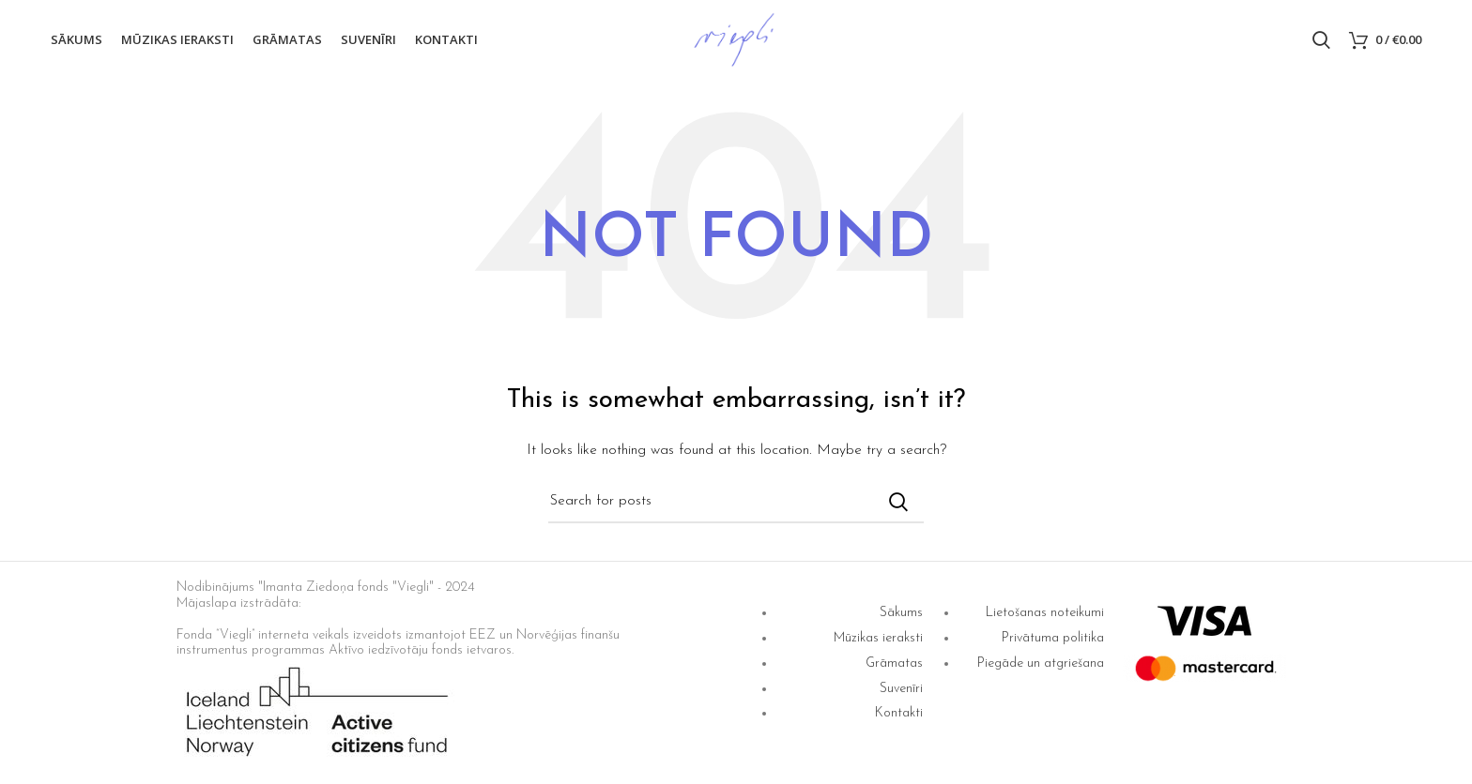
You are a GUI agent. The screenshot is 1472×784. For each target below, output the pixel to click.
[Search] (1321, 40)
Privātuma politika (1053, 638)
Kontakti (899, 713)
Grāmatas (894, 663)
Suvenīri (901, 689)
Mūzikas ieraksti (878, 638)
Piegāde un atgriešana (1040, 663)
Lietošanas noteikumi (1045, 613)
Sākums (901, 613)
